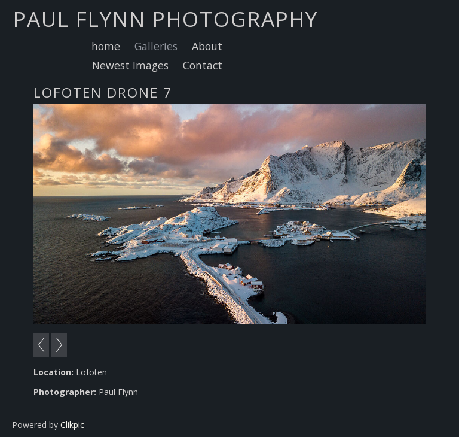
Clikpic (72, 424)
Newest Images (130, 65)
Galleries (156, 46)
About (207, 46)
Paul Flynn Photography (165, 18)
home (105, 46)
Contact (202, 65)
